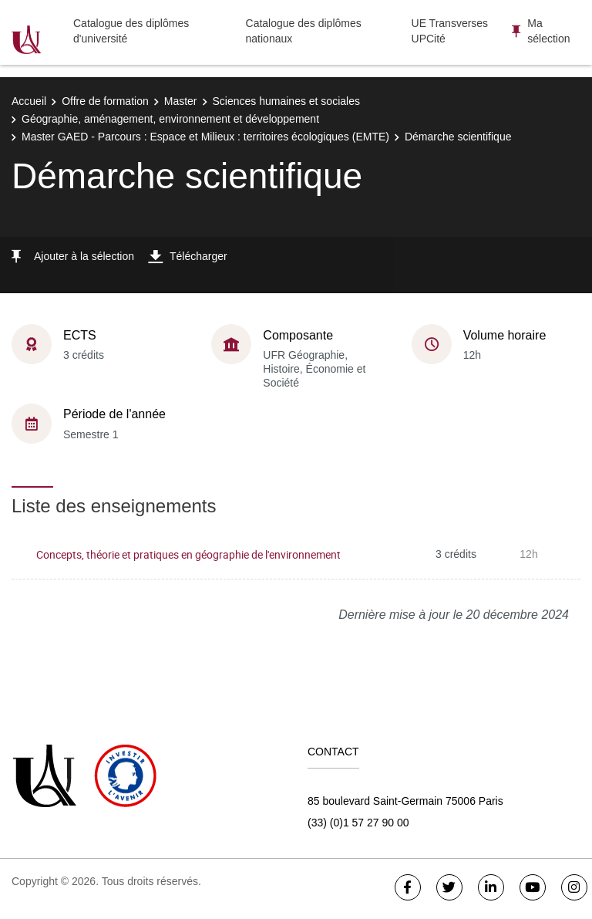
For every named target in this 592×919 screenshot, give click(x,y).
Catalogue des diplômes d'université (131, 31)
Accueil (29, 101)
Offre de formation (105, 101)
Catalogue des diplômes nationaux (304, 31)
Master (180, 101)
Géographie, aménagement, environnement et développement (170, 119)
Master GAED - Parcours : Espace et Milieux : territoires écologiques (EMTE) (205, 136)
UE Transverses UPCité (450, 31)
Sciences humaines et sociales (286, 101)
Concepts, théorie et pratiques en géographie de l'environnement (188, 554)
